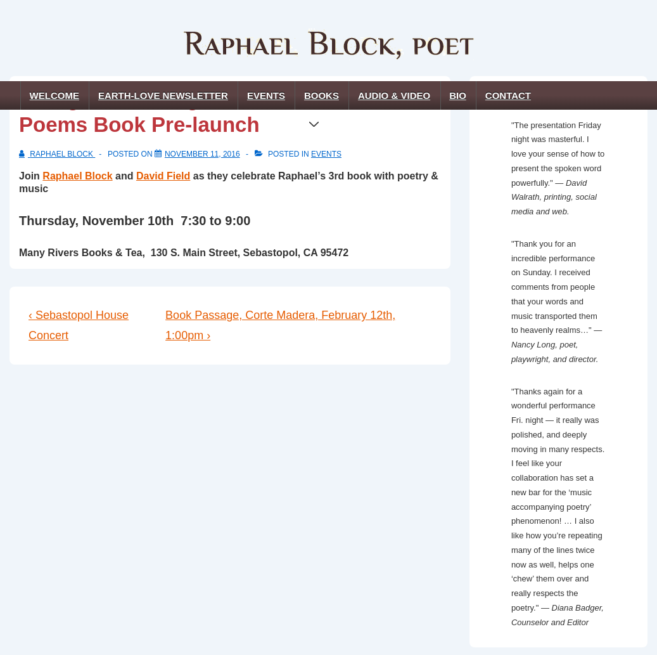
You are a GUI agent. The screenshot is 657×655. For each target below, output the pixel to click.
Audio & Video (394, 95)
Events (266, 95)
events (326, 154)
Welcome (54, 95)
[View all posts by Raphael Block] (57, 154)
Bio (457, 95)
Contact (508, 95)
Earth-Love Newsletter (163, 95)
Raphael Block (77, 176)
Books (324, 100)
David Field (163, 176)
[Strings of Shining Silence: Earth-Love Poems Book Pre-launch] (202, 154)
